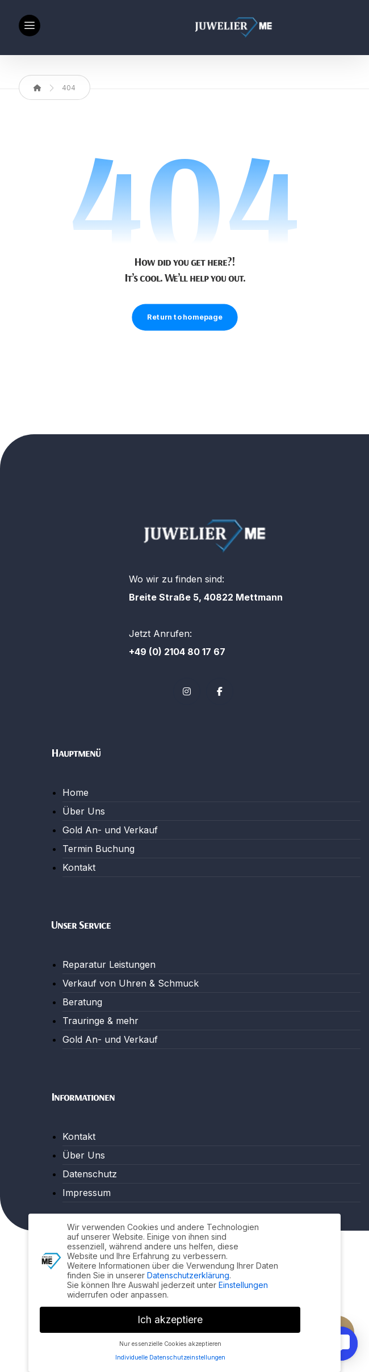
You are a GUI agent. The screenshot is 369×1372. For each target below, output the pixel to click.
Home (75, 792)
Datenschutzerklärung (188, 1272)
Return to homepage (184, 317)
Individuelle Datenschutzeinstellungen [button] (170, 1355)
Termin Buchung (98, 848)
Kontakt (78, 867)
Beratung (82, 1002)
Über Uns (83, 811)
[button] (29, 25)
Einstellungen (243, 1282)
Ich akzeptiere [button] (170, 1317)
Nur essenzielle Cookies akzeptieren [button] (170, 1341)
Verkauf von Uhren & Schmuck (130, 983)
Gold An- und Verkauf (110, 830)
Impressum (86, 1192)
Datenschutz (89, 1174)
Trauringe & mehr (100, 1020)
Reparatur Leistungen (109, 964)
